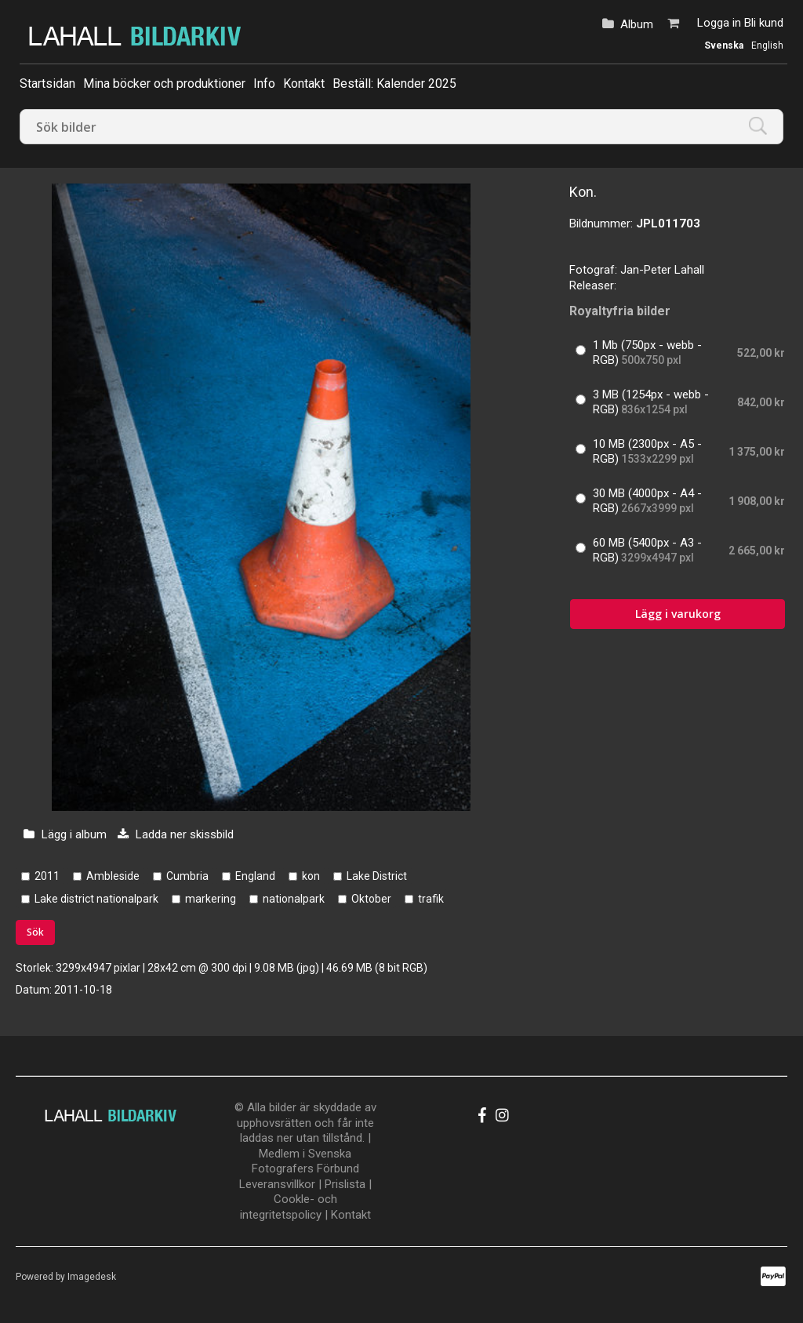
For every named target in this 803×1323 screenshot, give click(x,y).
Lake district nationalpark (96, 898)
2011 (47, 876)
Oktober (371, 898)
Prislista (345, 1184)
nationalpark (294, 898)
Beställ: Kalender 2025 (394, 83)
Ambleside (113, 876)
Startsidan (47, 83)
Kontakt (304, 83)
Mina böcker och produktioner (164, 83)
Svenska (723, 45)
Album (636, 24)
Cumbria (187, 876)
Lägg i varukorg (678, 613)
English (767, 45)
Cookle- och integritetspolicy (288, 1207)
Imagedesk (91, 1276)
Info (264, 83)
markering (210, 898)
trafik (431, 898)
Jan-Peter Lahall (662, 270)
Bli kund (763, 23)
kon (311, 876)
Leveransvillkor (277, 1184)
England (255, 876)
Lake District (377, 876)
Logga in (719, 23)
